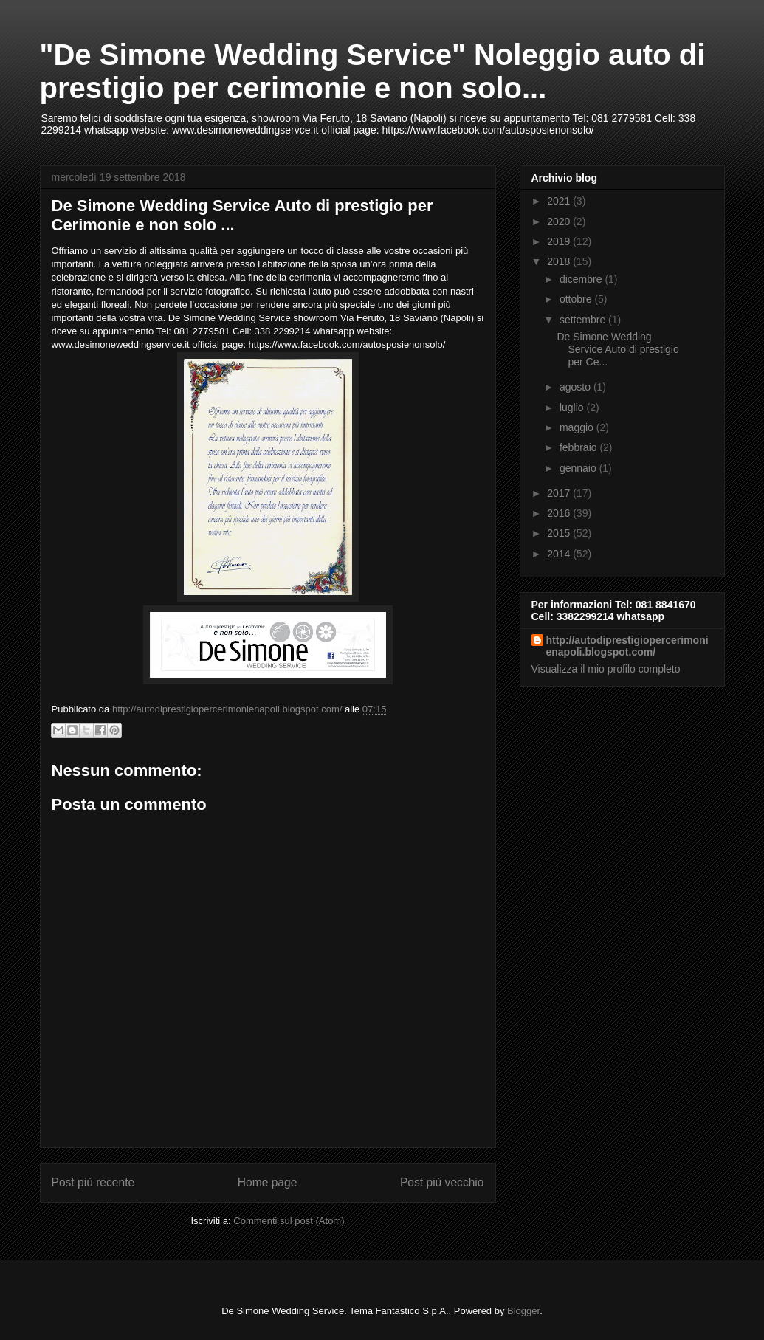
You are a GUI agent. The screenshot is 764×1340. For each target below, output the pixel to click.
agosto (576, 387)
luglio (573, 407)
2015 (560, 533)
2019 (560, 241)
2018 (560, 261)
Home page (267, 1182)
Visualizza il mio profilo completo (606, 669)
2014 (560, 554)
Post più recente (93, 1182)
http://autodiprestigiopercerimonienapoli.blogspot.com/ (627, 646)
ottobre (577, 299)
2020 (560, 221)
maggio (578, 427)
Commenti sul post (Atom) (288, 1220)
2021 (560, 201)
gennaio (579, 468)
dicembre (582, 279)
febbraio (579, 447)
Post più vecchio (442, 1182)
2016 (560, 513)
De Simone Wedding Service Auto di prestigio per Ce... (617, 349)
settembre (584, 320)
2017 (560, 493)
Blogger (523, 1310)
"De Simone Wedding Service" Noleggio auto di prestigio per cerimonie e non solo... (373, 71)
